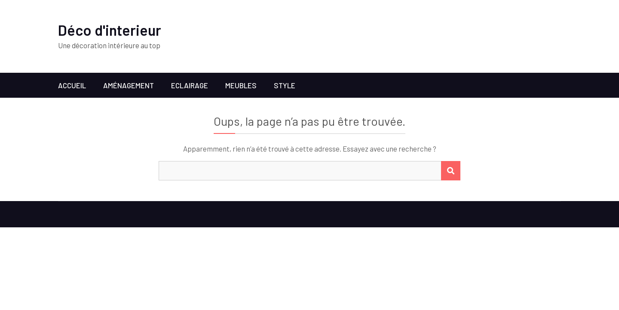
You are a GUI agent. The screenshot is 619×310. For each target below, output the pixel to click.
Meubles (241, 85)
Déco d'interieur (109, 30)
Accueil (72, 85)
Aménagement (128, 85)
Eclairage (189, 85)
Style (284, 85)
